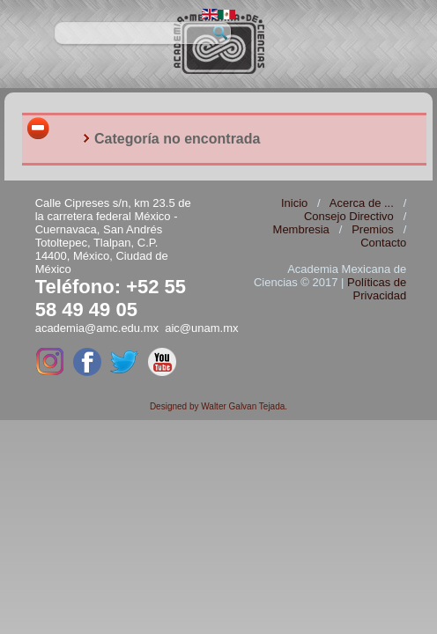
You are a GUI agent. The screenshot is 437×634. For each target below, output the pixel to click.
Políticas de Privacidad (376, 289)
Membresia (301, 229)
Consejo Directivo (349, 216)
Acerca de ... (362, 203)
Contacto (383, 242)
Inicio (294, 203)
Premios (373, 229)
